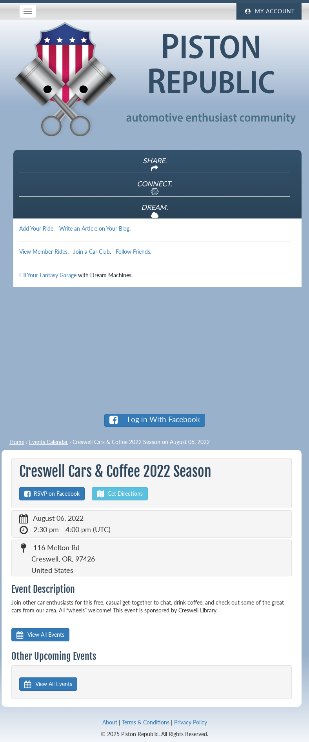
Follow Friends (133, 251)
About (109, 722)
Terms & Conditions (145, 722)
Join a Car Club (91, 251)
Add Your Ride (36, 228)
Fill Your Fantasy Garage (47, 275)
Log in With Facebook (154, 419)
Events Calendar (48, 442)
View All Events (40, 634)
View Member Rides (43, 251)
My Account (269, 11)
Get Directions (120, 493)
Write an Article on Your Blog (94, 228)
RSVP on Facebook (52, 493)
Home (16, 442)
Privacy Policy (190, 722)
